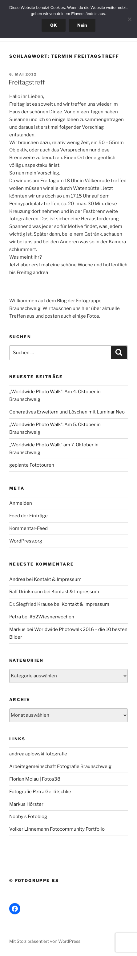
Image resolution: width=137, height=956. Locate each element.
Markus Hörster (26, 804)
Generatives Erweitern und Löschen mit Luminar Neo (67, 412)
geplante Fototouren (31, 465)
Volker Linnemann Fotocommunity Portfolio (57, 829)
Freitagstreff (27, 82)
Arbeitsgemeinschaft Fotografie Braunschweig (60, 766)
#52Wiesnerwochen (52, 617)
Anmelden (20, 503)
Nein (82, 25)
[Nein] (129, 19)
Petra (15, 617)
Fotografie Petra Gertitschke (40, 791)
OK (53, 25)
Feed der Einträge (28, 516)
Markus (17, 629)
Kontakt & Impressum (58, 579)
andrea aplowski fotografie (38, 754)
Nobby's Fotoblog (28, 816)
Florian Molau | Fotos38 (34, 779)
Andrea (17, 579)
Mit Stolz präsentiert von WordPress (44, 941)
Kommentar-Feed (28, 528)
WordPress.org (25, 541)
